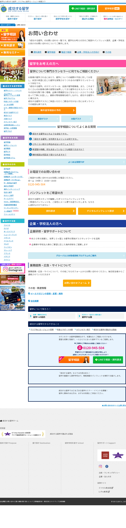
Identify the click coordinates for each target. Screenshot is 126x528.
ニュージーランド (10, 235)
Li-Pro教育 (104, 514)
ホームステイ (9, 199)
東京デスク (43, 118)
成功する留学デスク (11, 113)
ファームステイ (9, 215)
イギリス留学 (39, 459)
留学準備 (7, 142)
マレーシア (8, 251)
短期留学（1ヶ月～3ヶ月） (13, 177)
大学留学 (4, 494)
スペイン (7, 260)
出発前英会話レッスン (12, 125)
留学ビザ (7, 152)
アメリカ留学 (38, 444)
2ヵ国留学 (5, 467)
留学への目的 (40, 314)
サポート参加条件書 (106, 467)
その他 (104, 51)
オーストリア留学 (40, 498)
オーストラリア (9, 232)
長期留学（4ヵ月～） (9, 447)
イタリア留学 (38, 486)
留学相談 (112, 8)
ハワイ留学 (38, 475)
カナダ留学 (38, 447)
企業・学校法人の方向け (85, 51)
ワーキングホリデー (11, 208)
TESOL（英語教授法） (12, 202)
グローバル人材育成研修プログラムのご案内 (76, 256)
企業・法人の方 (103, 499)
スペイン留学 (38, 490)
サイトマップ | (61, 524)
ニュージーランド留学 (42, 455)
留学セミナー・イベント (13, 91)
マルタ (6, 244)
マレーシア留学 (39, 478)
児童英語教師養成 (10, 205)
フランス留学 (39, 482)
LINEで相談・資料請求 (107, 358)
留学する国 (92, 314)
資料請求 (37, 51)
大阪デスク (76, 118)
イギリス (7, 238)
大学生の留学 (6, 490)
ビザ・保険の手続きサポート (13, 109)
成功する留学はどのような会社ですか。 (50, 133)
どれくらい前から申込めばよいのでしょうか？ (53, 144)
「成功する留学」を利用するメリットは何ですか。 (55, 138)
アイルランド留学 (40, 463)
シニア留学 (5, 502)
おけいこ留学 (9, 196)
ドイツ (68, 490)
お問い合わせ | (12, 524)
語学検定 (7, 155)
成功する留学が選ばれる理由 (105, 328)
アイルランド (8, 241)
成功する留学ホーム (9, 418)
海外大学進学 (9, 186)
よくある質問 (9, 105)
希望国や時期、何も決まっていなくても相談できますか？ (58, 149)
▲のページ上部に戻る (114, 404)
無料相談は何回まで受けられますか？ (49, 154)
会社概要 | (3, 524)
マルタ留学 (38, 467)
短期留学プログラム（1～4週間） (11, 173)
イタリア (7, 257)
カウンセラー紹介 (83, 328)
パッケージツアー (7, 475)
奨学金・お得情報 (10, 128)
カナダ (6, 229)
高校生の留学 (6, 486)
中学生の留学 (6, 482)
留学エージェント (10, 146)
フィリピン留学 (39, 471)
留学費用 (7, 149)
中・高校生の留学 (10, 183)
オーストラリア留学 (41, 451)
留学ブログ (8, 131)
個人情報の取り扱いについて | (27, 524)
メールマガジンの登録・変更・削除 (47, 292)
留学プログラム (9, 99)
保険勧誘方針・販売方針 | (47, 524)
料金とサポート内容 (65, 328)
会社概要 (35, 298)
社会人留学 (8, 193)
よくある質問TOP (76, 161)
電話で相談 (64, 51)
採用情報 (69, 524)
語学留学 (7, 169)
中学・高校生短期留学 (9, 478)
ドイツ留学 (38, 494)
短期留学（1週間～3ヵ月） (11, 444)
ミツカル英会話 (105, 511)
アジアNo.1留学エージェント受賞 (12, 95)
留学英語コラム (9, 158)
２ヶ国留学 (11, 211)
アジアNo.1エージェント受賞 (42, 328)
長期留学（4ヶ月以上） (12, 180)
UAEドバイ (70, 498)
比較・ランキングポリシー (107, 495)
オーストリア (71, 494)
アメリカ (7, 226)
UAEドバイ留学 (39, 502)
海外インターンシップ (12, 189)
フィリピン (8, 247)
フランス (7, 254)
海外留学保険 (103, 451)
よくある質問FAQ (105, 463)
